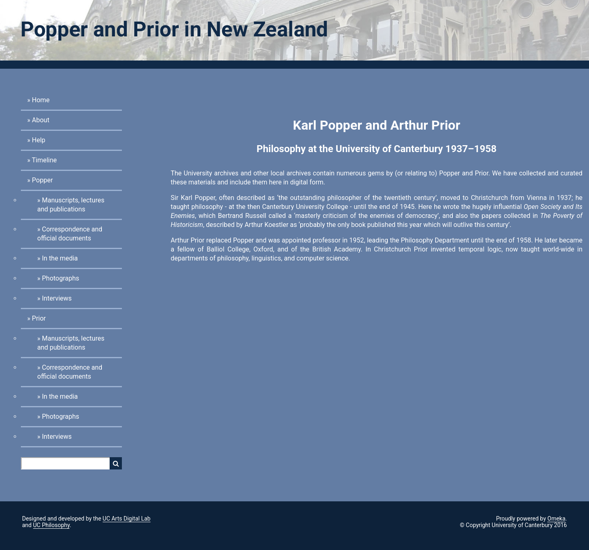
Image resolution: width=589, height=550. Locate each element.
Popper (42, 180)
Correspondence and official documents (69, 233)
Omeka (556, 518)
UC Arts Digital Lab (127, 518)
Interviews (57, 298)
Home (40, 100)
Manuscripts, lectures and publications (70, 204)
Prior (39, 318)
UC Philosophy (51, 525)
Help (38, 140)
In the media (60, 258)
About (40, 120)
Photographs (60, 278)
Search (116, 463)
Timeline (44, 160)
